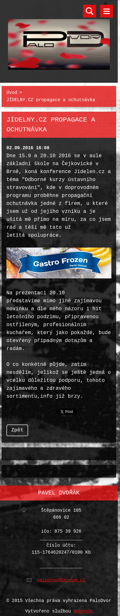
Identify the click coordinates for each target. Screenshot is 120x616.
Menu (106, 11)
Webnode (83, 608)
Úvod (11, 91)
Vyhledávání (89, 11)
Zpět (17, 427)
